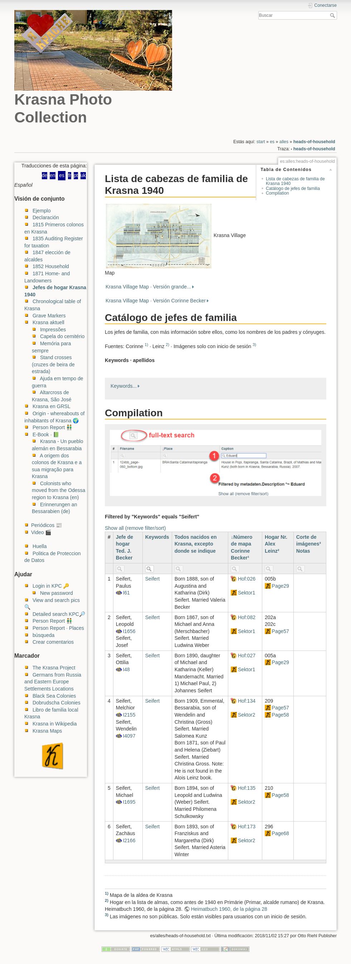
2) (167, 344)
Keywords (157, 537)
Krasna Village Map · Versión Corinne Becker (156, 300)
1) (146, 344)
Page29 (280, 586)
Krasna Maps (47, 731)
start (261, 141)
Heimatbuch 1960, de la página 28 (229, 909)
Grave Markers (49, 315)
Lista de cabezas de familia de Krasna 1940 (295, 181)
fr (69, 175)
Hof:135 (246, 788)
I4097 (129, 736)
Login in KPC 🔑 (51, 586)
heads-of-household (314, 141)
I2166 (129, 840)
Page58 (280, 715)
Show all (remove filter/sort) (135, 528)
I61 (126, 593)
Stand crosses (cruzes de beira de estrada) (53, 364)
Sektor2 (246, 715)
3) (254, 344)
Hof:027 (246, 655)
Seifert (152, 579)
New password (56, 593)
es (272, 141)
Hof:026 (246, 579)
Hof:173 (246, 826)
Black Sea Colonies (54, 696)
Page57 (280, 631)
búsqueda (44, 635)
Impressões (53, 329)
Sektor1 (246, 593)
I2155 (129, 715)
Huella (40, 546)
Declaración (46, 217)
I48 (126, 669)
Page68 (280, 833)
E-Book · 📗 (46, 434)
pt (76, 175)
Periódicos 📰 (46, 525)
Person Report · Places (58, 628)
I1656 (129, 631)
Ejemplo (42, 211)
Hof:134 (246, 701)
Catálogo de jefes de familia (293, 188)
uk (83, 175)
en (52, 175)
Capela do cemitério (62, 336)
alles (283, 141)
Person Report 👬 (52, 427)
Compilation (277, 193)
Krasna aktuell (48, 322)
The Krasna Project (54, 668)
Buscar (333, 15)
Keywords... (124, 386)
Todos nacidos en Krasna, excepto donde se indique (196, 544)
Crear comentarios (53, 642)
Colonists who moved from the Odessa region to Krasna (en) (58, 490)
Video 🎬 (41, 532)
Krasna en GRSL (51, 406)
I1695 (129, 802)
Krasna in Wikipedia (55, 724)
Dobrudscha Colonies (57, 703)
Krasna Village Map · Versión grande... (148, 287)
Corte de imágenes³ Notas (308, 544)
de (45, 175)
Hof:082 (246, 617)
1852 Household (51, 266)
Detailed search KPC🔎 (59, 614)
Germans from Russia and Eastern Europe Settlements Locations (52, 682)
